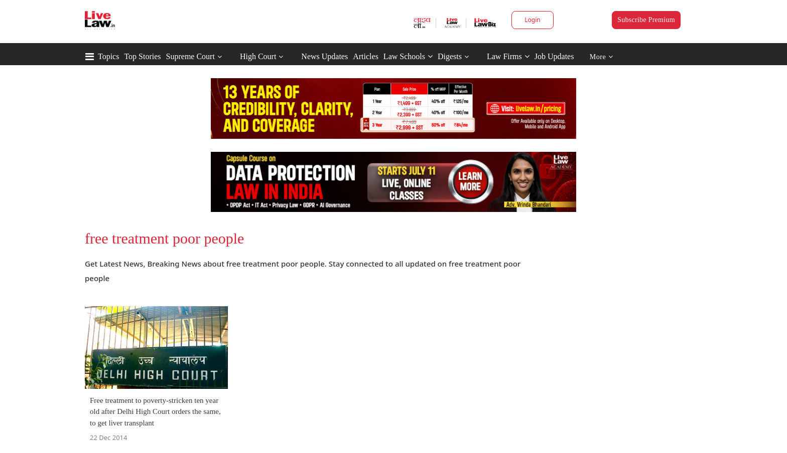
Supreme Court (190, 56)
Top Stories (142, 56)
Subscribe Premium (646, 20)
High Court (258, 56)
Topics (108, 56)
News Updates (324, 56)
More (601, 57)
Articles (365, 56)
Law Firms (508, 56)
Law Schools (408, 56)
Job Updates (554, 56)
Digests (450, 56)
